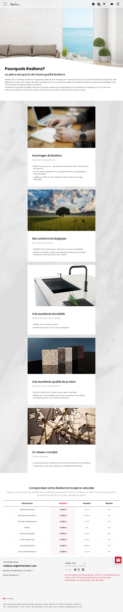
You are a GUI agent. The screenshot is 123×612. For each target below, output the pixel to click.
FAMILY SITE (75, 563)
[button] (105, 4)
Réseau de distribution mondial (18, 570)
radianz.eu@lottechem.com (70, 607)
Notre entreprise (11, 575)
